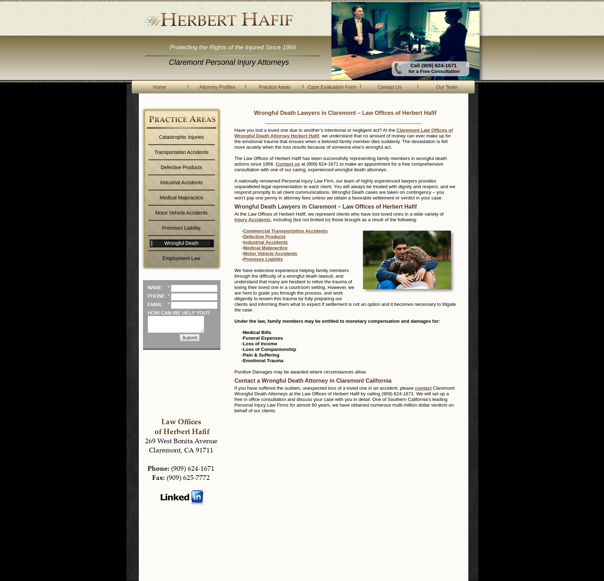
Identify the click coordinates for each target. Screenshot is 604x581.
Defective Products (264, 236)
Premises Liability (263, 259)
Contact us (288, 164)
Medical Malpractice (265, 248)
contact (423, 388)
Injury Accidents (253, 219)
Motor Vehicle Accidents (270, 253)
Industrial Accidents (265, 242)
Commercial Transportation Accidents (285, 231)
